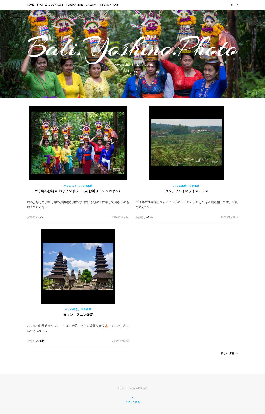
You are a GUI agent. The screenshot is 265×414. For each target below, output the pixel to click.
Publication (74, 4)
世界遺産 (194, 185)
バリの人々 (70, 185)
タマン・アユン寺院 (78, 315)
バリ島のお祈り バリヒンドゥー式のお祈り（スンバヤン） (78, 191)
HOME (30, 4)
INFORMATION (109, 4)
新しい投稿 (229, 353)
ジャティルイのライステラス (186, 191)
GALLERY (91, 4)
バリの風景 (86, 185)
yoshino (40, 217)
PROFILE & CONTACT (50, 4)
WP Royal (141, 388)
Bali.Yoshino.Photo (132, 47)
